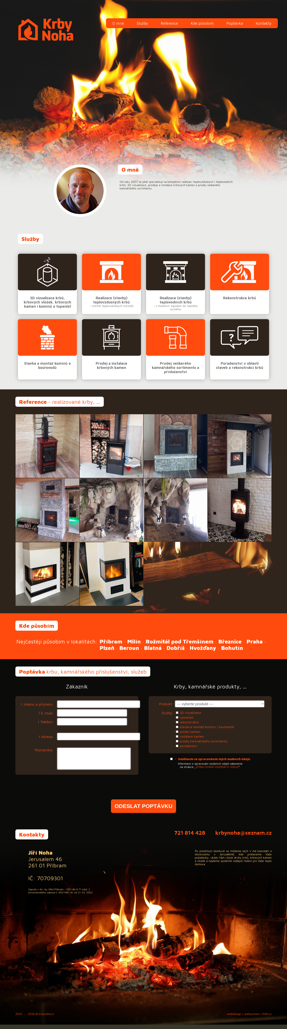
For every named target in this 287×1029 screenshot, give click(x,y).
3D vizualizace (190, 713)
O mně (118, 23)
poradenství (188, 746)
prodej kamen (190, 732)
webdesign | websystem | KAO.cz (249, 1018)
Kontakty (263, 23)
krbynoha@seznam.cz (243, 837)
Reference (169, 23)
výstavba (186, 717)
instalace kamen (192, 736)
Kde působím (202, 23)
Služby (142, 23)
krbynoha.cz (46, 1018)
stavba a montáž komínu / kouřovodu (207, 727)
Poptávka (234, 23)
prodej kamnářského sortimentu (203, 741)
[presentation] (143, 793)
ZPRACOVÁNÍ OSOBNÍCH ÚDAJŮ (217, 767)
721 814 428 (189, 837)
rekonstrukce (189, 722)
